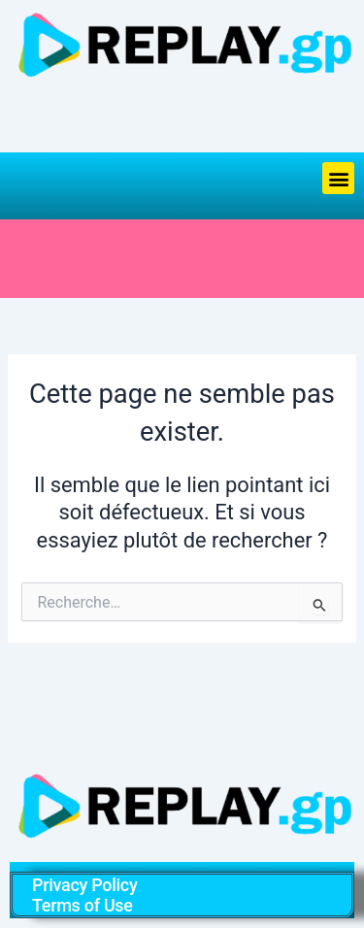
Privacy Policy (84, 885)
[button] (338, 178)
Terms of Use (82, 905)
